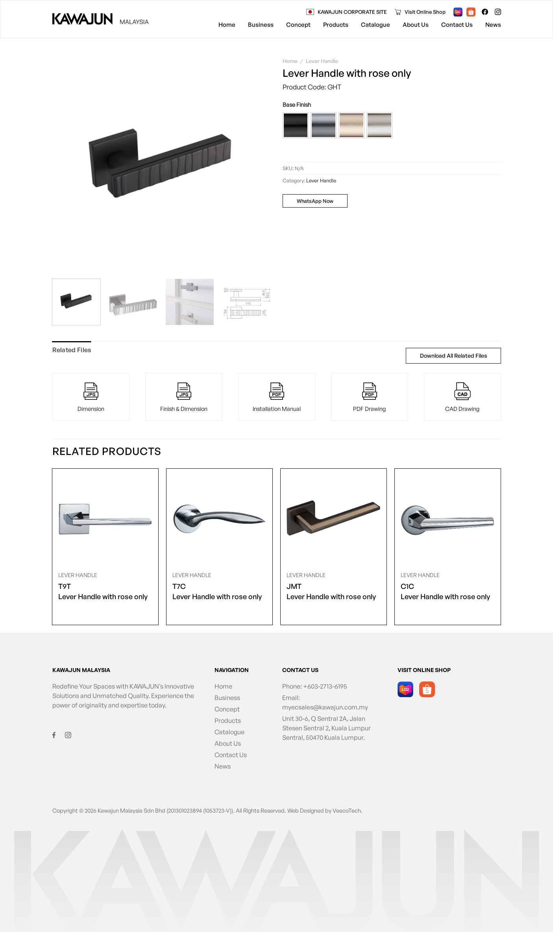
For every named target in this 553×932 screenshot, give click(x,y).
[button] (296, 125)
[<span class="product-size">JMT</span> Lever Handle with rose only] (333, 518)
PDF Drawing (369, 408)
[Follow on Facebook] (485, 12)
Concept (298, 24)
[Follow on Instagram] (498, 12)
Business (261, 24)
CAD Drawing (462, 408)
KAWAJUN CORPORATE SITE (352, 12)
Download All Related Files (453, 355)
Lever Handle (322, 61)
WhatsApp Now (315, 201)
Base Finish (297, 105)
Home (226, 24)
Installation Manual (277, 408)
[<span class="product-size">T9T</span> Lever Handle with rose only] (105, 518)
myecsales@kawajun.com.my (325, 707)
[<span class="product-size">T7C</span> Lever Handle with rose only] (219, 518)
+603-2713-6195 (325, 686)
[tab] (71, 350)
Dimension (91, 408)
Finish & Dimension (183, 408)
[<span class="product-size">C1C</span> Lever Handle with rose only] (447, 518)
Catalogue (375, 24)
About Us (416, 24)
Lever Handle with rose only (103, 591)
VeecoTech (347, 810)
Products (335, 24)
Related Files (71, 350)
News (493, 24)
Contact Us (457, 24)
